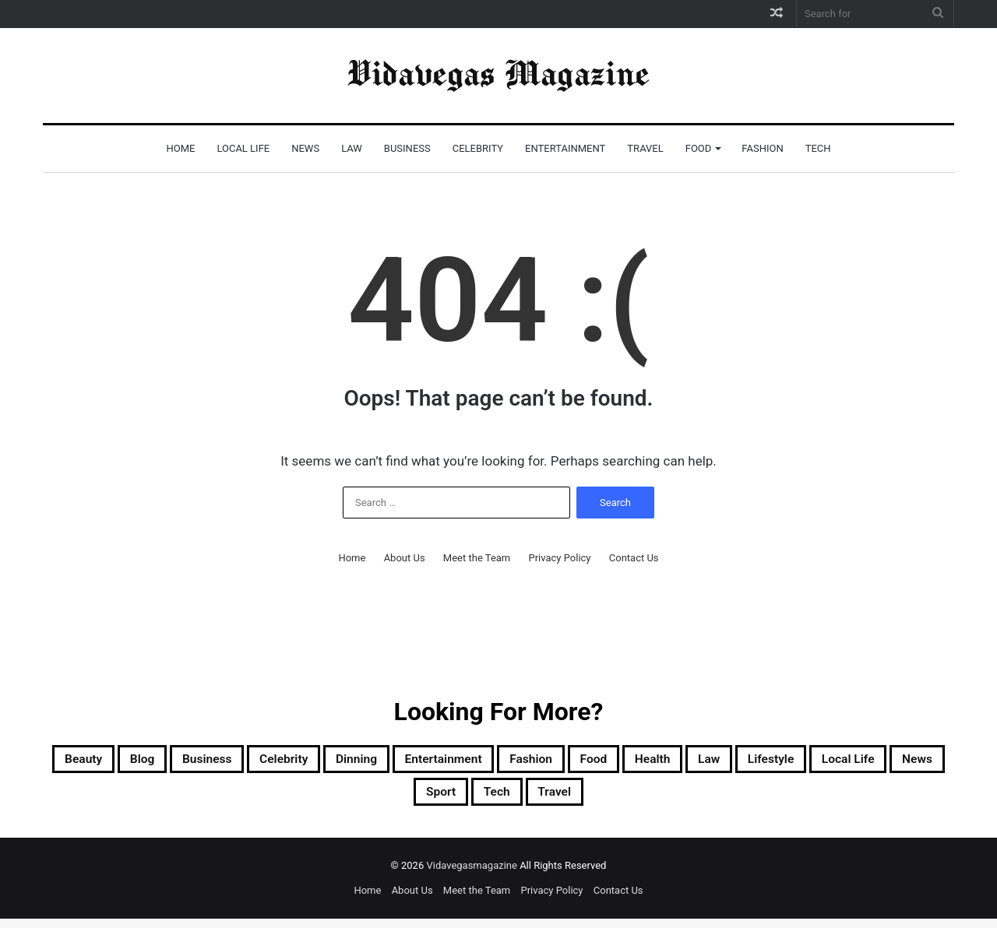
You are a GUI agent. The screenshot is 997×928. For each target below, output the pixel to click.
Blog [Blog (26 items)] (193, 761)
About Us (404, 558)
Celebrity (478, 148)
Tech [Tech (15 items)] (626, 798)
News (305, 148)
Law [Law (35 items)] (886, 761)
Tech (818, 148)
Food (698, 148)
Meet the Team (476, 558)
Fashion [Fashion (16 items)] (670, 761)
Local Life (243, 148)
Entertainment (565, 148)
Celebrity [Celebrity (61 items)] (365, 761)
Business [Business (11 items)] (271, 761)
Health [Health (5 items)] (817, 761)
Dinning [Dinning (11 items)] (454, 761)
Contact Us (634, 558)
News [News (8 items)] (489, 798)
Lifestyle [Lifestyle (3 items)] (310, 798)
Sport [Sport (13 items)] (559, 798)
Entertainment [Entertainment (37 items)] (562, 761)
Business (407, 148)
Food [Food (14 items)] (746, 761)
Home (180, 148)
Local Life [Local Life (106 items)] (405, 798)
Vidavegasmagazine (473, 875)
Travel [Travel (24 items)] (696, 798)
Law (351, 148)
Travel (645, 148)
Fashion (762, 148)
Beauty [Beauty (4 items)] (121, 761)
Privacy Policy (559, 558)
